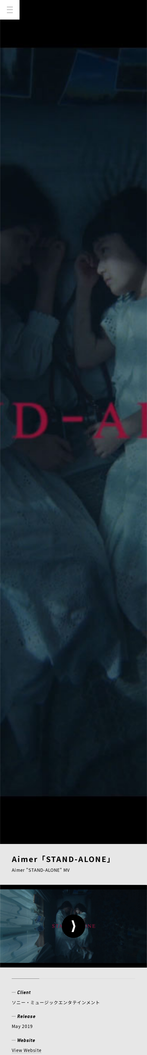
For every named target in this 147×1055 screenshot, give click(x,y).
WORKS (50, 937)
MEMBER (84, 937)
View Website (26, 316)
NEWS (21, 937)
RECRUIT (65, 962)
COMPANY (27, 962)
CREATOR (26, 950)
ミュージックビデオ (33, 340)
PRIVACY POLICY (33, 1000)
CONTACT (102, 962)
